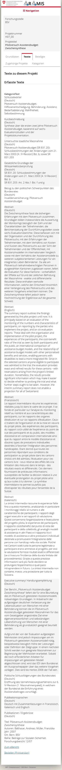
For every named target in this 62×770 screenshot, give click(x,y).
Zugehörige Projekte (17, 63)
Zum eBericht (11, 747)
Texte (27, 56)
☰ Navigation (31, 10)
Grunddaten (12, 56)
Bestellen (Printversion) (16, 752)
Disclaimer (32, 767)
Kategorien (38, 63)
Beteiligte (40, 56)
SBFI (6, 767)
